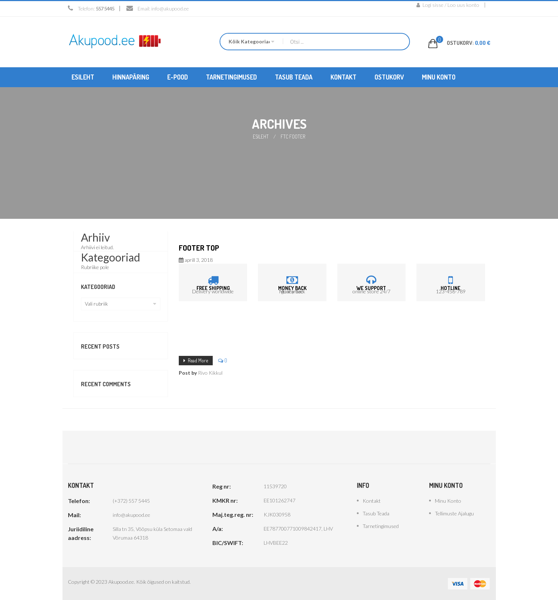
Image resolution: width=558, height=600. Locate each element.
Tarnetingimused (381, 526)
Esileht (260, 136)
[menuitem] (82, 77)
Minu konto (448, 500)
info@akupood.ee (170, 8)
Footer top (199, 247)
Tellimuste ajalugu (454, 513)
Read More (198, 360)
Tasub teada (376, 513)
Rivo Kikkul (210, 372)
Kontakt (372, 500)
